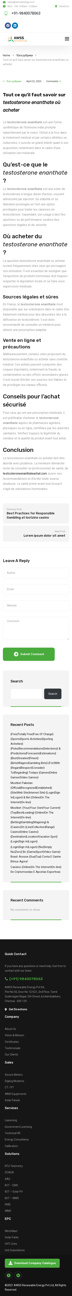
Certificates (12, 1041)
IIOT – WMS (12, 1198)
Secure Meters (14, 1074)
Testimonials (12, 1048)
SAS (7, 1178)
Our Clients (11, 1054)
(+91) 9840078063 (24, 979)
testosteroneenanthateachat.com (25, 473)
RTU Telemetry (14, 1166)
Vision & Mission (14, 1035)
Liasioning (11, 1120)
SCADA (9, 1172)
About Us (10, 1028)
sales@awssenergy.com (21, 2)
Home (6, 55)
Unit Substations (15, 1250)
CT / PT (9, 1087)
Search (17, 681)
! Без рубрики (24, 55)
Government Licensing (18, 1126)
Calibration (11, 1146)
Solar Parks (12, 1237)
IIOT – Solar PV (14, 1191)
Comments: (53, 81)
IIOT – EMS (11, 1185)
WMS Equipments (15, 1093)
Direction (64, 6)
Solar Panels (12, 1100)
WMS (8, 1210)
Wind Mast (11, 1231)
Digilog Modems (14, 1081)
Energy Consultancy (17, 1139)
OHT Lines (11, 1243)
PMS (8, 1204)
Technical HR (12, 1133)
